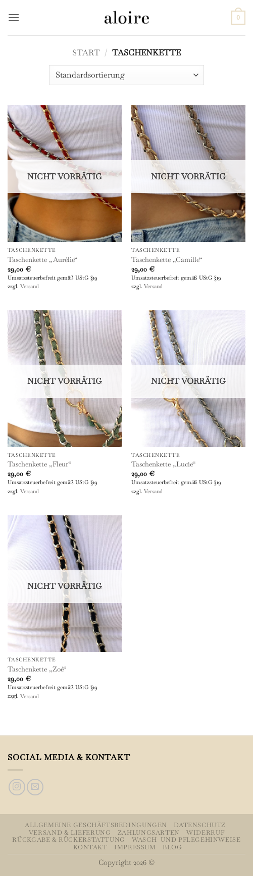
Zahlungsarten (149, 833)
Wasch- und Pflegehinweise (186, 840)
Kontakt (90, 847)
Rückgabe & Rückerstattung (68, 840)
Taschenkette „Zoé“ (37, 669)
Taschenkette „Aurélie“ (42, 259)
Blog (172, 847)
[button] (14, 17)
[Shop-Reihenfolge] (126, 75)
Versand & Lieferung (70, 833)
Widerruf (205, 833)
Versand (29, 286)
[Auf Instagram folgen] (17, 787)
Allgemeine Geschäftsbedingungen (96, 825)
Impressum (135, 847)
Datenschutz (200, 825)
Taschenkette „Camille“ (166, 259)
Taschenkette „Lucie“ (163, 464)
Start (86, 52)
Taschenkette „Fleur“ (39, 464)
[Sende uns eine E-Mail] (35, 787)
